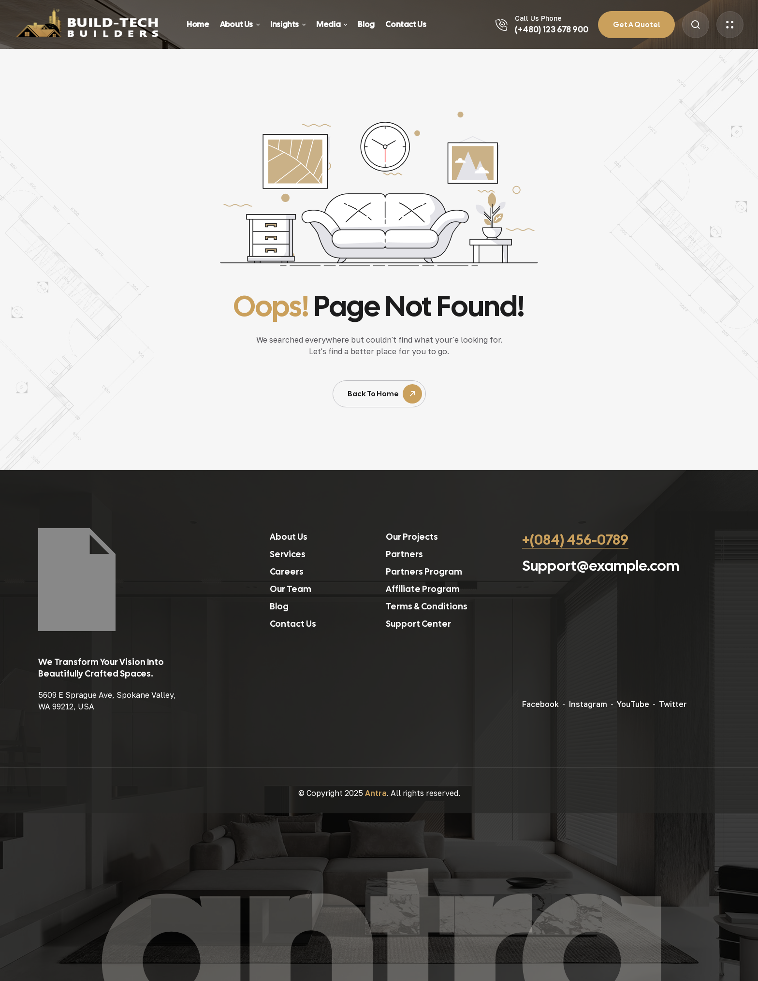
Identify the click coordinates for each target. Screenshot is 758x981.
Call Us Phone (538, 18)
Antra (376, 793)
